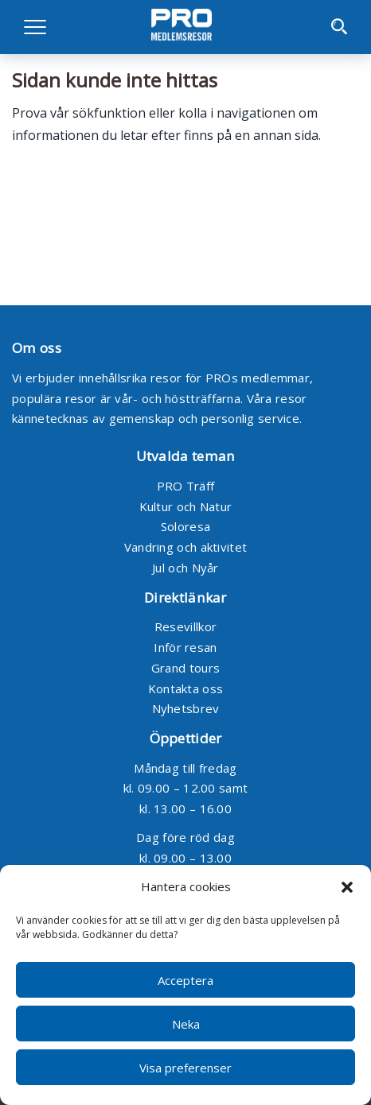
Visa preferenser (185, 1068)
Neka (186, 1024)
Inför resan (185, 647)
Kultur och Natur (185, 506)
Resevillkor (185, 626)
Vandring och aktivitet (186, 547)
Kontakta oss (186, 688)
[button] (347, 887)
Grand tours (185, 668)
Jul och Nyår (185, 568)
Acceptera (185, 980)
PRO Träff (186, 486)
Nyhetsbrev (186, 708)
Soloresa (185, 526)
